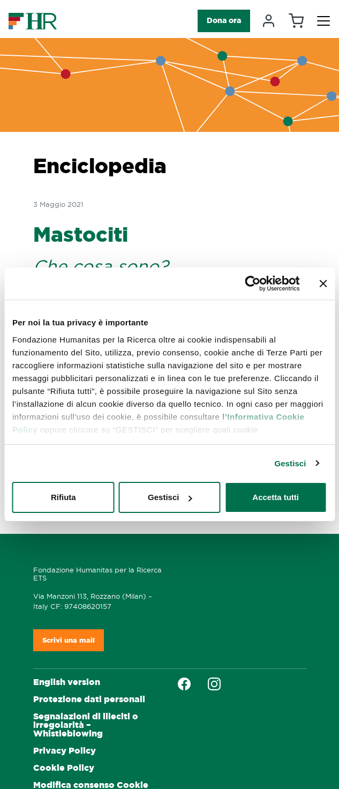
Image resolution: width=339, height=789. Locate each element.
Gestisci (290, 463)
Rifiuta (63, 497)
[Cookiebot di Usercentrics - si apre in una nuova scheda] (252, 284)
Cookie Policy (63, 767)
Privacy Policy (64, 750)
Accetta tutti (275, 497)
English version (66, 682)
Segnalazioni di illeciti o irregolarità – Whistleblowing (85, 725)
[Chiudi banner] (323, 283)
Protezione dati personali (89, 699)
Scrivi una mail (68, 640)
